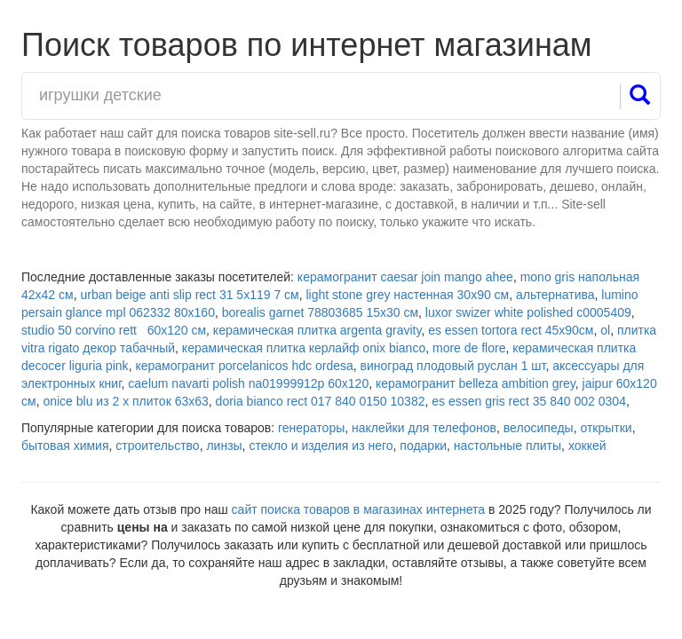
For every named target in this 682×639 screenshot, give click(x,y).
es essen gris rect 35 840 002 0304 (529, 401)
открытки (605, 428)
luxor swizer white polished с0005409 (528, 312)
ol (605, 330)
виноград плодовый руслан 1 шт (453, 366)
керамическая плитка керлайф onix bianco (303, 348)
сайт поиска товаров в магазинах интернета (359, 509)
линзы (224, 445)
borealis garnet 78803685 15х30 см (320, 312)
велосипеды (539, 428)
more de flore (468, 348)
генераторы (311, 428)
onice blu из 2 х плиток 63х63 (125, 401)
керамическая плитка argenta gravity (317, 330)
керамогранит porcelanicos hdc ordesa (244, 366)
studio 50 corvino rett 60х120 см (113, 330)
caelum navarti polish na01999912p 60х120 (248, 383)
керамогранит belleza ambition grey (475, 383)
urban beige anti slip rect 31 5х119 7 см (189, 295)
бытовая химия (65, 445)
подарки (423, 445)
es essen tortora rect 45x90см (510, 330)
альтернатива (555, 295)
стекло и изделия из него (321, 445)
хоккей (587, 445)
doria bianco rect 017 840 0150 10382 (320, 401)
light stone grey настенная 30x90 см (407, 295)
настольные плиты (507, 445)
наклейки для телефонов (424, 428)
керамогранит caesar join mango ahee (405, 277)
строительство (157, 445)
